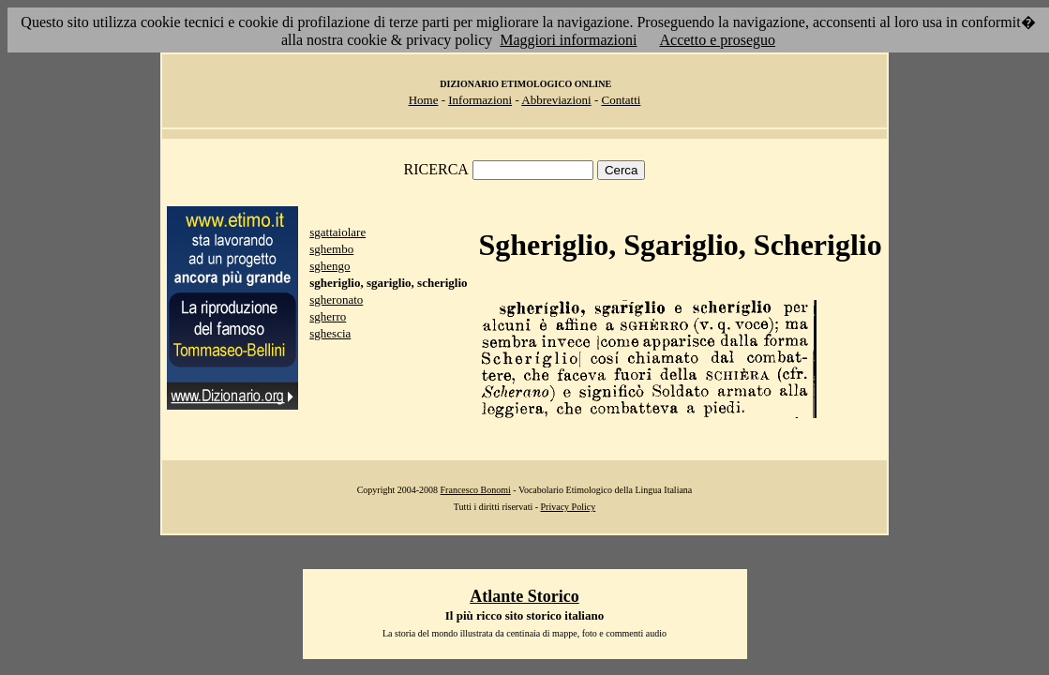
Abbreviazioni (556, 100)
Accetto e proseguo (717, 40)
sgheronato (336, 299)
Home (424, 100)
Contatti (620, 100)
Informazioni (480, 100)
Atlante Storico (524, 596)
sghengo (329, 266)
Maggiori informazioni (568, 40)
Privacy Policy (568, 507)
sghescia (330, 333)
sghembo (331, 249)
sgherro (327, 316)
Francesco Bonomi (476, 490)
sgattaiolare (337, 232)
